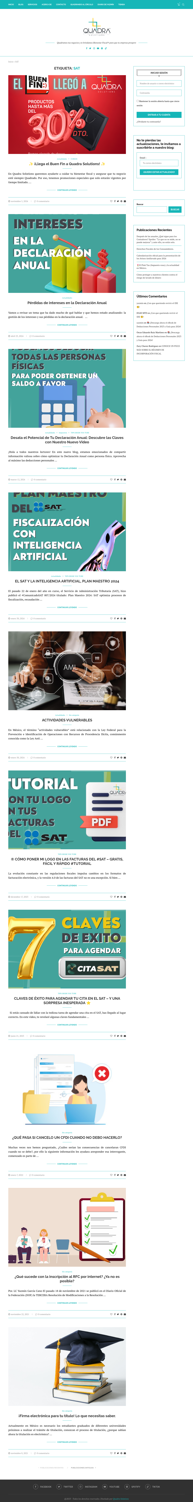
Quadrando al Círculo (81, 4)
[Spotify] (102, 48)
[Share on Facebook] (114, 200)
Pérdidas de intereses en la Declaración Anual (67, 302)
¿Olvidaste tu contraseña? (149, 121)
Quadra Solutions (121, 1491)
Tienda (121, 4)
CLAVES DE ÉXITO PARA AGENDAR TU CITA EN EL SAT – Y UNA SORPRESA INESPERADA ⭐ (67, 996)
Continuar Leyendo (67, 190)
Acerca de (47, 4)
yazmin (140, 303)
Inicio (10, 61)
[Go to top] (96, 1498)
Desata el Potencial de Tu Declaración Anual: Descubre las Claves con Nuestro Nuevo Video (67, 438)
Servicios (32, 4)
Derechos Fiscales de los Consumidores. (155, 248)
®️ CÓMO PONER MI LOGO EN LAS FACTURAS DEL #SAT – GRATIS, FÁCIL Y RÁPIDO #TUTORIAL (67, 857)
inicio (11, 4)
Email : (159, 161)
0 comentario (41, 200)
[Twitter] (90, 48)
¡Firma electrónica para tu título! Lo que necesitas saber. (67, 1409)
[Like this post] (111, 200)
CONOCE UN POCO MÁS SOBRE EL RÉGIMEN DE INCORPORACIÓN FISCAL (158, 350)
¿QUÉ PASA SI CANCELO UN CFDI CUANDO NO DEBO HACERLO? (67, 1132)
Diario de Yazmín (106, 4)
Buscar (140, 204)
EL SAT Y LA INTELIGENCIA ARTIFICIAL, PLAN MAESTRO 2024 (67, 579)
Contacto (61, 4)
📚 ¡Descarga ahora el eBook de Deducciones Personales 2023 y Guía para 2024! (159, 336)
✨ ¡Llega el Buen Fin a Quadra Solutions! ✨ (67, 164)
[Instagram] (94, 48)
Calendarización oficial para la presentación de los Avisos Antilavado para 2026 (158, 257)
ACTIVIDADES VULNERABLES (67, 717)
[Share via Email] (125, 200)
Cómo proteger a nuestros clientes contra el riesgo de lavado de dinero (157, 276)
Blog (20, 4)
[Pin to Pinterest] (121, 200)
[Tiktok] (106, 48)
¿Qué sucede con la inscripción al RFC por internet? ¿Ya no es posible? (67, 1273)
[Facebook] (86, 48)
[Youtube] (98, 48)
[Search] (183, 4)
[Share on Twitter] (118, 200)
